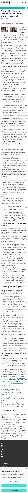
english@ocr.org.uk (6, 392)
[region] (14, 480)
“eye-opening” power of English (18, 118)
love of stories (12, 334)
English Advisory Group (17, 383)
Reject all (14, 486)
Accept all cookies (14, 490)
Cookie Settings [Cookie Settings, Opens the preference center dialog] (14, 481)
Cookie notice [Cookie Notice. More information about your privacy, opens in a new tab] (8, 478)
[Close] (26, 469)
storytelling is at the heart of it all (13, 317)
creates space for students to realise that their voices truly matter (13, 202)
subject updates (18, 397)
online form (16, 404)
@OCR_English (6, 394)
